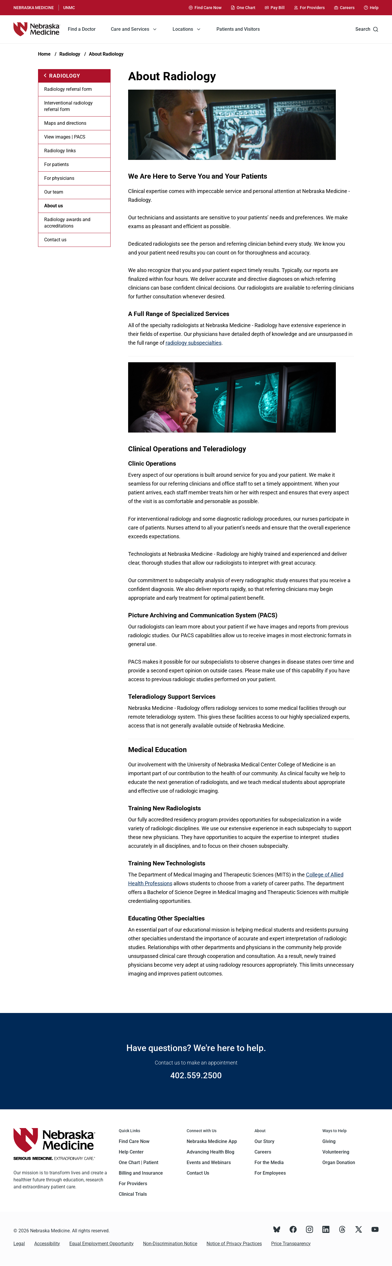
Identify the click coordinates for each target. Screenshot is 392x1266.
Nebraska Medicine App (212, 1141)
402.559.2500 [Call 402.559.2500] (196, 1075)
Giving (329, 1141)
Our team (53, 192)
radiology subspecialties (193, 343)
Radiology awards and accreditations (67, 223)
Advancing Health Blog (210, 1152)
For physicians (59, 178)
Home (44, 54)
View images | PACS (64, 137)
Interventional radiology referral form (68, 106)
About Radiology (106, 54)
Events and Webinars (209, 1162)
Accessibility (47, 1243)
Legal (19, 1243)
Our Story (264, 1141)
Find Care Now (134, 1141)
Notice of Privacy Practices (234, 1243)
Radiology (69, 54)
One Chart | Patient (138, 1162)
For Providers (133, 1183)
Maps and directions (65, 123)
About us (53, 206)
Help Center (131, 1152)
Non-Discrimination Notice (170, 1243)
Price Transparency (291, 1243)
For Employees (270, 1173)
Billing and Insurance (141, 1173)
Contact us (55, 239)
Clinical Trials (133, 1194)
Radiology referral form (68, 89)
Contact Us (198, 1173)
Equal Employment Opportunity (101, 1243)
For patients (56, 164)
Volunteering (335, 1152)
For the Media (269, 1162)
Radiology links (60, 150)
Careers (263, 1152)
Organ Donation (338, 1162)
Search (367, 29)
